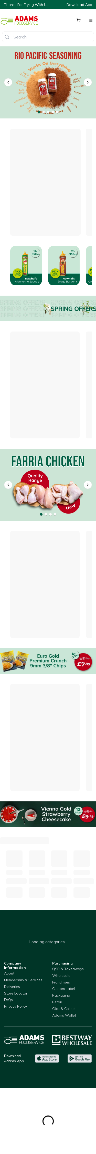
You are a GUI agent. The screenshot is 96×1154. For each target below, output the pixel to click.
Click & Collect (64, 1008)
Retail (57, 1002)
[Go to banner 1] (39, 112)
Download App (79, 4)
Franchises (61, 982)
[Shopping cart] (78, 20)
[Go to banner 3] (48, 112)
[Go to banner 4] (52, 112)
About (9, 973)
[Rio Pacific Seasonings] (48, 82)
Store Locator (15, 993)
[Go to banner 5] (57, 112)
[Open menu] (91, 20)
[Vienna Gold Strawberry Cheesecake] (48, 814)
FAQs (8, 999)
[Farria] (48, 485)
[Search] (6, 36)
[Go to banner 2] (43, 112)
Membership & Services (23, 980)
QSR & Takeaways (68, 969)
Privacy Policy (15, 1006)
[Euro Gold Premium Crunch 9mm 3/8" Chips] (48, 661)
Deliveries (12, 986)
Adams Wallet (64, 1015)
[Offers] (48, 308)
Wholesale (61, 975)
